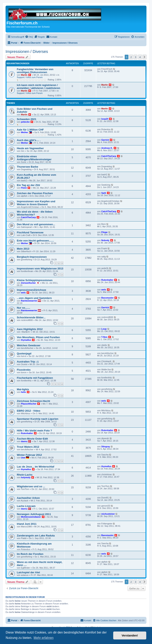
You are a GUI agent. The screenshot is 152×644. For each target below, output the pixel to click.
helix (23, 392)
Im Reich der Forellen (30, 553)
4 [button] (140, 57)
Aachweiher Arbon (28, 497)
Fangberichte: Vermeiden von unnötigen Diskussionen (35, 71)
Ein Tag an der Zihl (28, 185)
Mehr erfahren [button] (44, 637)
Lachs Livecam (26, 506)
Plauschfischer (28, 404)
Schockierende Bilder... (31, 317)
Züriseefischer (28, 283)
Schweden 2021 (26, 119)
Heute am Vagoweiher (30, 148)
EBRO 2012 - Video (28, 410)
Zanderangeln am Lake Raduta (36, 535)
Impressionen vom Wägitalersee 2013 (40, 268)
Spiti (103, 193)
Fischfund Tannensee (30, 232)
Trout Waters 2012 (28, 446)
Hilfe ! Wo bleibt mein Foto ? (34, 430)
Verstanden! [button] (130, 635)
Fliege (104, 232)
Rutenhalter (107, 280)
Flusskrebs (24, 369)
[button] (144, 57)
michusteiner (108, 514)
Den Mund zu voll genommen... (36, 224)
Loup (104, 329)
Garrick (105, 140)
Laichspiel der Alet (28, 572)
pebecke (25, 122)
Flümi (24, 188)
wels (23, 292)
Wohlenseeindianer (31, 517)
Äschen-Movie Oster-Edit (32, 438)
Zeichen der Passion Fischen (35, 193)
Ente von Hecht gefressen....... (35, 240)
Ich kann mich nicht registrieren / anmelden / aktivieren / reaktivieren (38, 87)
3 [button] (135, 57)
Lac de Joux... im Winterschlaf (35, 466)
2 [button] (131, 57)
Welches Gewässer (28, 345)
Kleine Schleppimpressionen (34, 280)
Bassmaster (107, 298)
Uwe (23, 457)
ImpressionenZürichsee (31, 289)
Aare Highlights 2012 (30, 329)
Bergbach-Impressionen (32, 256)
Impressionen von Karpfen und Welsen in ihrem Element (36, 203)
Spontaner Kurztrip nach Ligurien (37, 418)
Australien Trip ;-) (27, 361)
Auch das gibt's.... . (29, 140)
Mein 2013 (23, 248)
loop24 (104, 119)
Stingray (105, 446)
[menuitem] (29, 36)
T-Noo (104, 337)
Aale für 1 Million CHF (30, 129)
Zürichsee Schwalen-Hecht (33, 401)
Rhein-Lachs (24, 474)
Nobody (105, 240)
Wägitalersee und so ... (31, 486)
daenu (24, 441)
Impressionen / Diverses (27, 51)
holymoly (25, 477)
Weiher (24, 132)
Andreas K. (107, 148)
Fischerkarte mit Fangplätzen (35, 377)
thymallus (26, 340)
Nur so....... (23, 307)
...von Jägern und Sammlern (34, 298)
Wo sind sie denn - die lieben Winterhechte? (35, 213)
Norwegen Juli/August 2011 (34, 514)
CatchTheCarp (108, 156)
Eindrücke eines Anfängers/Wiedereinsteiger (34, 158)
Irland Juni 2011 (27, 523)
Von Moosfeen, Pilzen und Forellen (38, 337)
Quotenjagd (24, 353)
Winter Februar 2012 (29, 454)
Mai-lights (23, 389)
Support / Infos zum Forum (30, 77)
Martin (24, 75)
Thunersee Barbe (27, 166)
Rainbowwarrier (29, 301)
